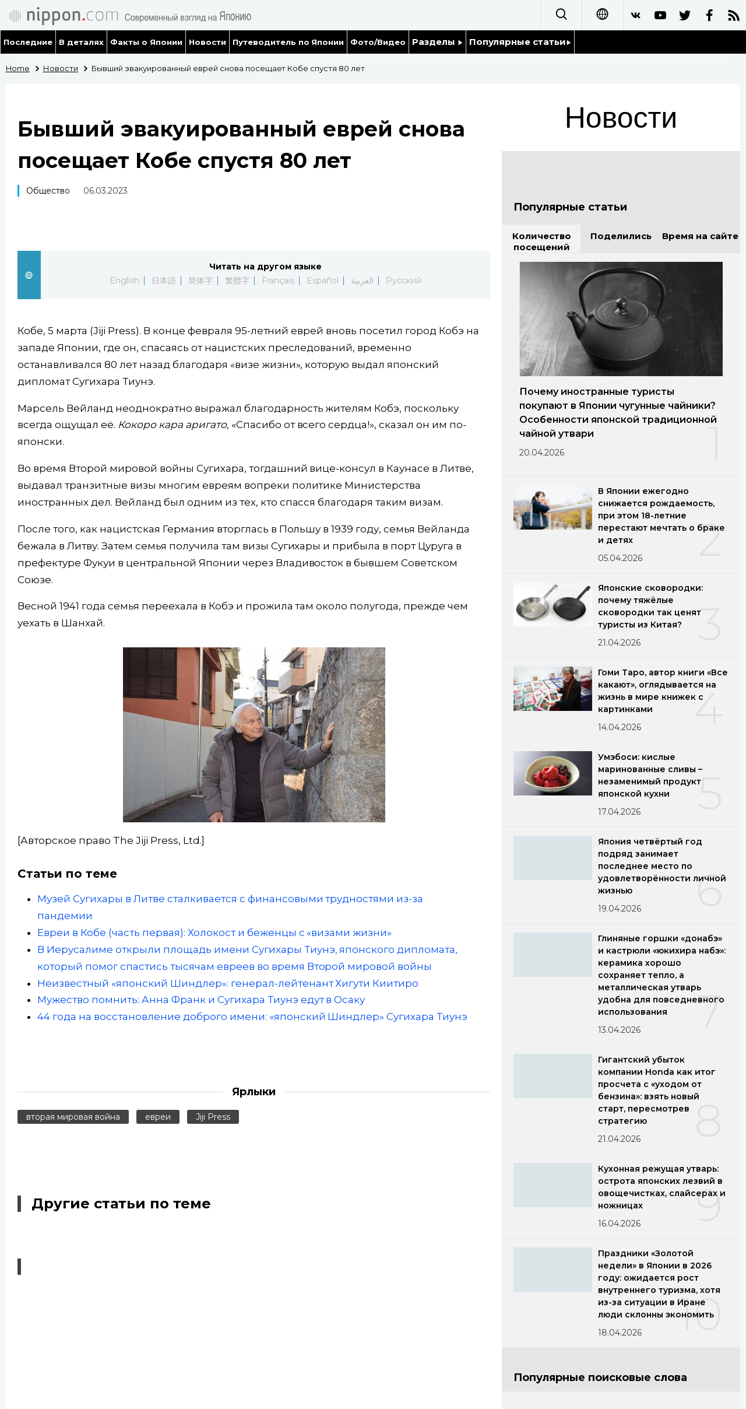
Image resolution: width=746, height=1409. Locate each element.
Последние (27, 42)
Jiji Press (213, 1117)
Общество (48, 190)
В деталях (81, 42)
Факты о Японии (146, 42)
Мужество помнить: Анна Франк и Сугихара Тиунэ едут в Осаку (201, 999)
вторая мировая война (73, 1117)
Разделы (437, 41)
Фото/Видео (378, 42)
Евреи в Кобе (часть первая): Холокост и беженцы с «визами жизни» (214, 932)
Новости (207, 42)
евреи (158, 1117)
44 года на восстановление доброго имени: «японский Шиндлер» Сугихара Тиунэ (252, 1016)
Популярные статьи (520, 41)
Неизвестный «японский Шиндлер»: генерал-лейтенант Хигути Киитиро (227, 983)
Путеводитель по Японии (288, 42)
